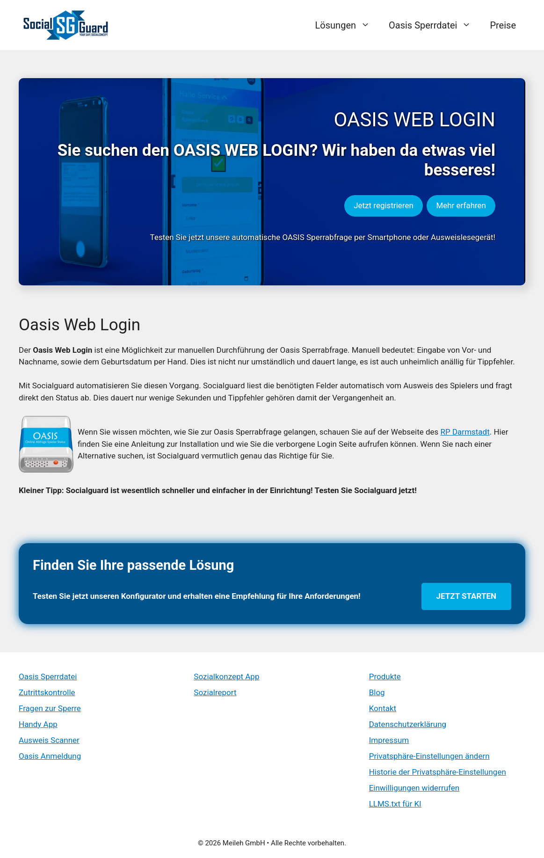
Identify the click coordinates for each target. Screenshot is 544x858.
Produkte (385, 676)
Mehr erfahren (461, 205)
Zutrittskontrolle (47, 692)
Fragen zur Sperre (50, 708)
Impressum (389, 740)
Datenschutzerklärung (407, 724)
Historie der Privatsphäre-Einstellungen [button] (437, 772)
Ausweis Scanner (49, 740)
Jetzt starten (466, 596)
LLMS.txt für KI (395, 803)
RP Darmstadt (465, 431)
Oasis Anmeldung (50, 756)
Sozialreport (215, 692)
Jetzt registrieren (383, 205)
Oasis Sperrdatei (434, 25)
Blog (377, 692)
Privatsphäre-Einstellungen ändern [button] (429, 756)
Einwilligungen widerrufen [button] (414, 788)
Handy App (38, 724)
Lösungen (347, 25)
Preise (503, 25)
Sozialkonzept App (226, 676)
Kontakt (383, 708)
